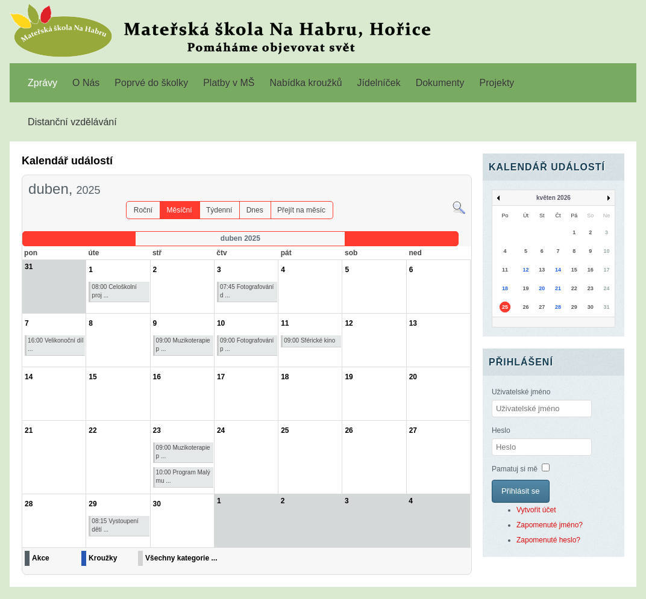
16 (591, 270)
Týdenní (219, 210)
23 (591, 288)
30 (591, 307)
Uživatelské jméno (521, 392)
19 (525, 288)
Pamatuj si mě (515, 469)
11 (505, 270)
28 (558, 307)
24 (606, 288)
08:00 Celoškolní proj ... (114, 291)
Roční (143, 210)
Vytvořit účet (536, 510)
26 (525, 307)
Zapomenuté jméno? (549, 525)
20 (542, 288)
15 (574, 270)
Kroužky (103, 558)
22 (574, 288)
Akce (40, 558)
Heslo (501, 430)
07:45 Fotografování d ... (247, 291)
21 (558, 288)
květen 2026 (553, 197)
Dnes (254, 210)
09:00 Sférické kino (309, 340)
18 (505, 288)
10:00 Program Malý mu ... (183, 476)
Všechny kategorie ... (181, 558)
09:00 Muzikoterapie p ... (183, 344)
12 (525, 270)
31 (606, 307)
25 (505, 307)
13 (542, 270)
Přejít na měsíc (301, 210)
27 (542, 307)
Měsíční (179, 210)
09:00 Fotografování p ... (247, 344)
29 (574, 307)
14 (558, 270)
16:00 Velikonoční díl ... (55, 344)
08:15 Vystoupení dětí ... (115, 525)
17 (606, 270)
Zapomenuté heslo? (548, 540)
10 (606, 251)
